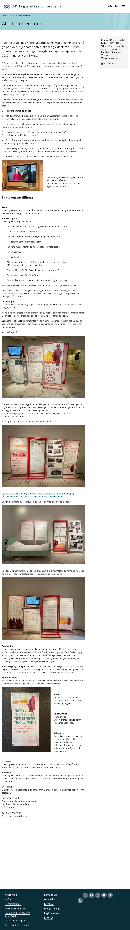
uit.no (4, 15)
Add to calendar (111, 63)
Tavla (11, 15)
